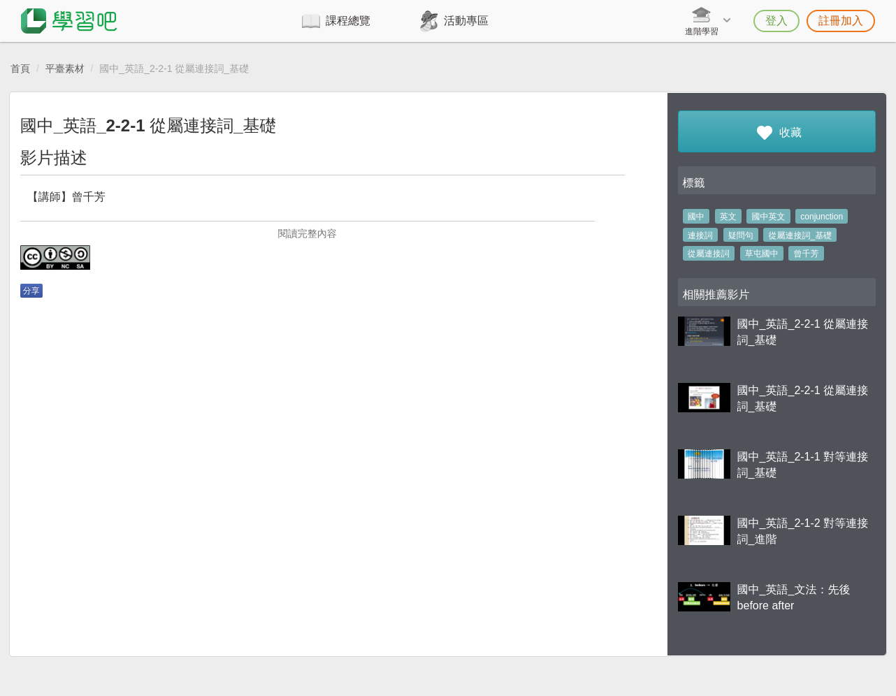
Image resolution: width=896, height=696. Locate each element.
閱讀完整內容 (307, 233)
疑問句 (740, 235)
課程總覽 (348, 21)
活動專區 (466, 21)
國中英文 (769, 217)
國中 (696, 217)
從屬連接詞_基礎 (800, 235)
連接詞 (700, 235)
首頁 (20, 68)
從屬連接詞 (709, 254)
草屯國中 (762, 254)
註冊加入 (840, 21)
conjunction (821, 217)
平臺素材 (65, 68)
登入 (776, 21)
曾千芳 (806, 254)
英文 (728, 217)
